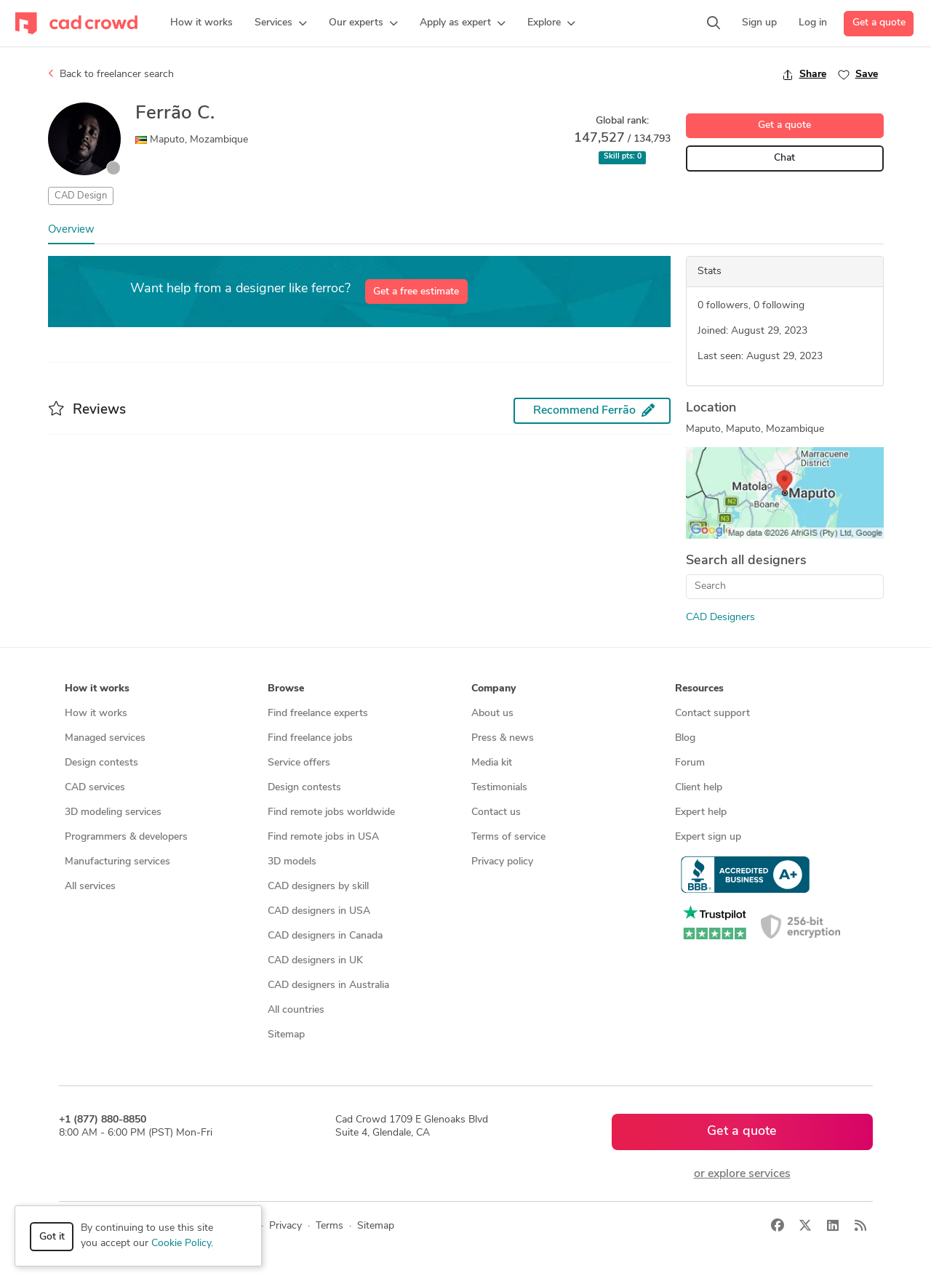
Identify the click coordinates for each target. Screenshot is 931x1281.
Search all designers (746, 561)
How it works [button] (97, 688)
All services (90, 886)
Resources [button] (699, 688)
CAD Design (81, 196)
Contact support (712, 713)
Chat (784, 158)
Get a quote (879, 22)
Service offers (299, 763)
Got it (52, 1237)
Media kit (491, 763)
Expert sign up (708, 837)
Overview (71, 230)
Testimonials (499, 787)
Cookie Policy (181, 1243)
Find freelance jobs (310, 738)
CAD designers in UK (315, 960)
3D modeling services (113, 812)
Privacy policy (502, 861)
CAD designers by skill (318, 886)
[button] (281, 23)
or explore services (742, 1174)
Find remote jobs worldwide (331, 812)
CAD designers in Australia (328, 985)
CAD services (95, 787)
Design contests (101, 763)
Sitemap (286, 1034)
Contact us (496, 812)
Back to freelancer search (111, 74)
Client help (698, 787)
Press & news (502, 738)
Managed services (105, 738)
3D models (292, 861)
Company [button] (493, 688)
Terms (329, 1226)
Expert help (701, 812)
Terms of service (508, 837)
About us (492, 713)
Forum (690, 763)
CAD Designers (720, 617)
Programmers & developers (126, 837)
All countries (296, 1010)
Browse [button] (286, 688)
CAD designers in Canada (325, 936)
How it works (96, 713)
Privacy (285, 1226)
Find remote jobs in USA (323, 837)
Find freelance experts (318, 713)
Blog (685, 738)
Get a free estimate (416, 291)
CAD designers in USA (319, 911)
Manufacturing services (117, 861)
